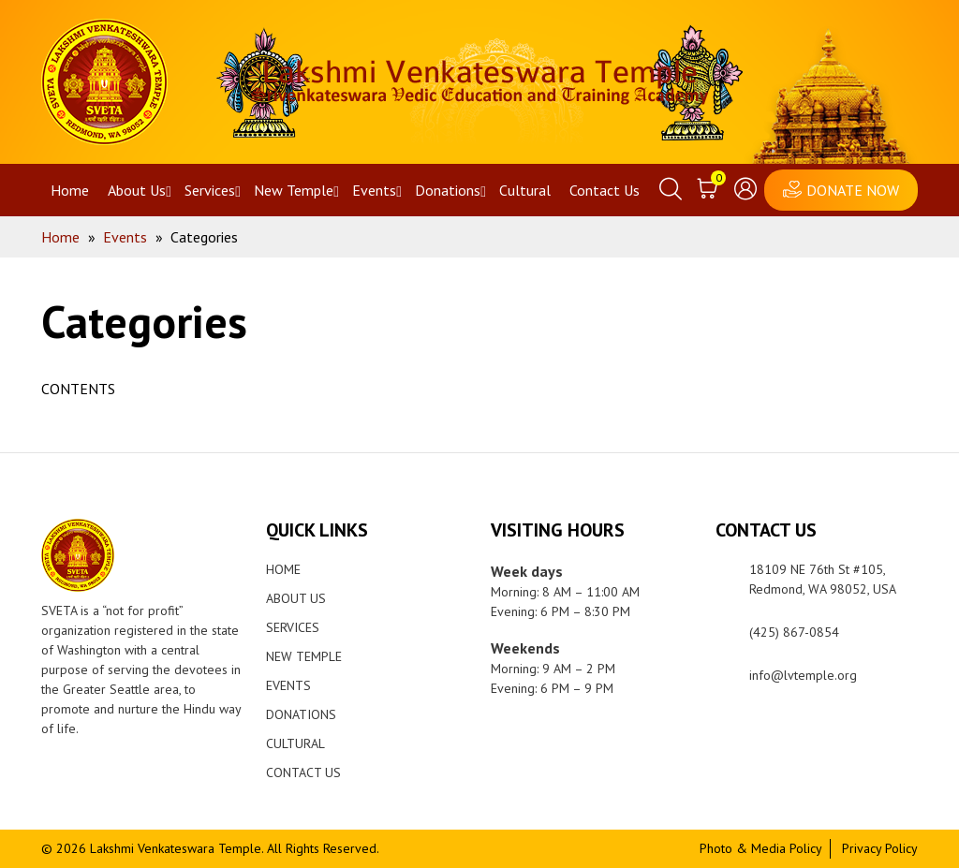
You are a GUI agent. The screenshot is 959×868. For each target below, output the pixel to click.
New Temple (293, 190)
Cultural (525, 190)
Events (374, 190)
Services (209, 190)
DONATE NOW (852, 190)
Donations (447, 190)
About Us (137, 190)
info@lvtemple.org (803, 675)
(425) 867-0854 (794, 632)
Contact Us (604, 190)
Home (70, 190)
